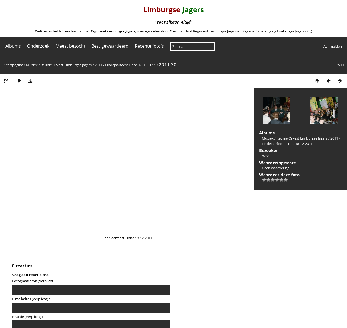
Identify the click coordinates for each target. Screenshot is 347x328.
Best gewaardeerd (109, 46)
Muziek (32, 64)
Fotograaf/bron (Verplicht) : (34, 281)
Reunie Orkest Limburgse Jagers (66, 64)
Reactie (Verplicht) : (27, 316)
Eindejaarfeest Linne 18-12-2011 (130, 64)
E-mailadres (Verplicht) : (31, 298)
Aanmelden (332, 46)
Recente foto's (149, 46)
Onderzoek (38, 46)
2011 (98, 64)
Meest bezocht (70, 46)
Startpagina (13, 64)
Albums (13, 46)
